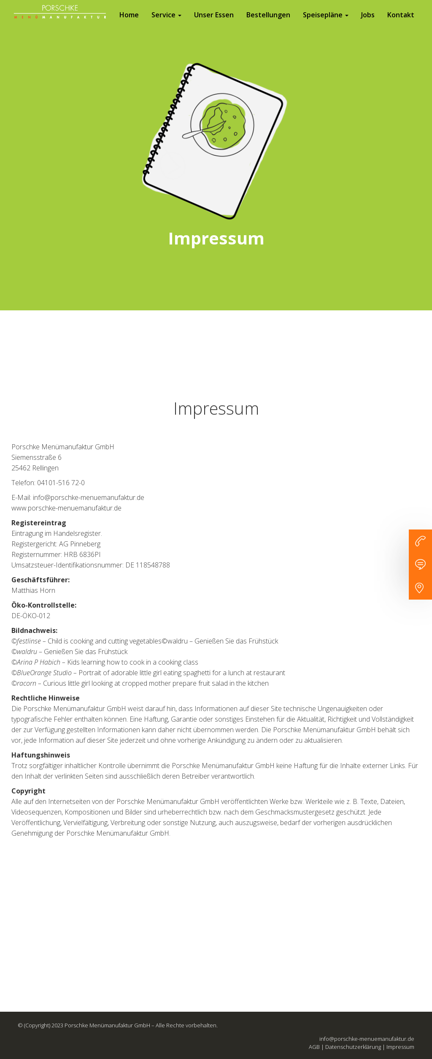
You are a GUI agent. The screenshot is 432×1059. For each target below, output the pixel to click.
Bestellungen (268, 23)
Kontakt (400, 23)
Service (166, 23)
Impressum (400, 1047)
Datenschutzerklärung (353, 1047)
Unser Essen (214, 23)
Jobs (368, 23)
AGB (314, 1047)
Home (129, 23)
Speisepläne (325, 23)
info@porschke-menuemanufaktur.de (366, 1039)
